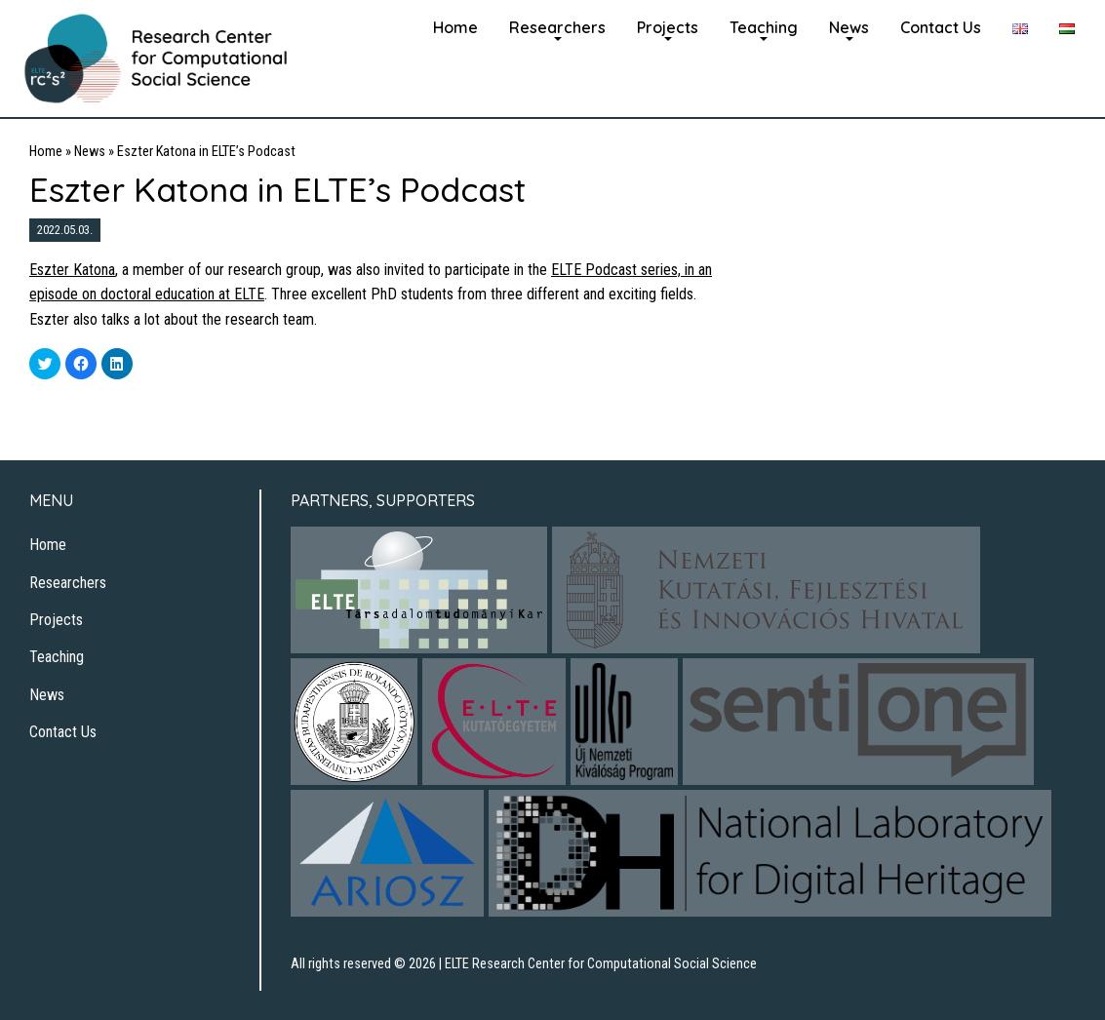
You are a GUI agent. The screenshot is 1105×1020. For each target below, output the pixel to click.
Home (455, 27)
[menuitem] (455, 25)
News (849, 27)
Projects (667, 27)
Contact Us (940, 27)
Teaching (764, 27)
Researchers (557, 27)
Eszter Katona (72, 269)
